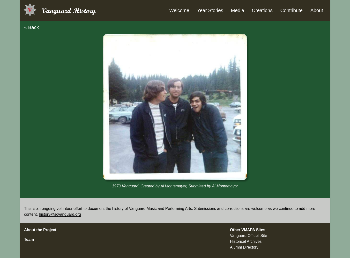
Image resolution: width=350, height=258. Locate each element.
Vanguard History (69, 10)
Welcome (179, 10)
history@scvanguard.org (60, 214)
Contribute (291, 10)
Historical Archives (246, 241)
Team (29, 239)
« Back (31, 27)
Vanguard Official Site (248, 236)
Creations (262, 10)
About (316, 10)
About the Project (40, 230)
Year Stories (210, 10)
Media (237, 10)
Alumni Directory (244, 247)
